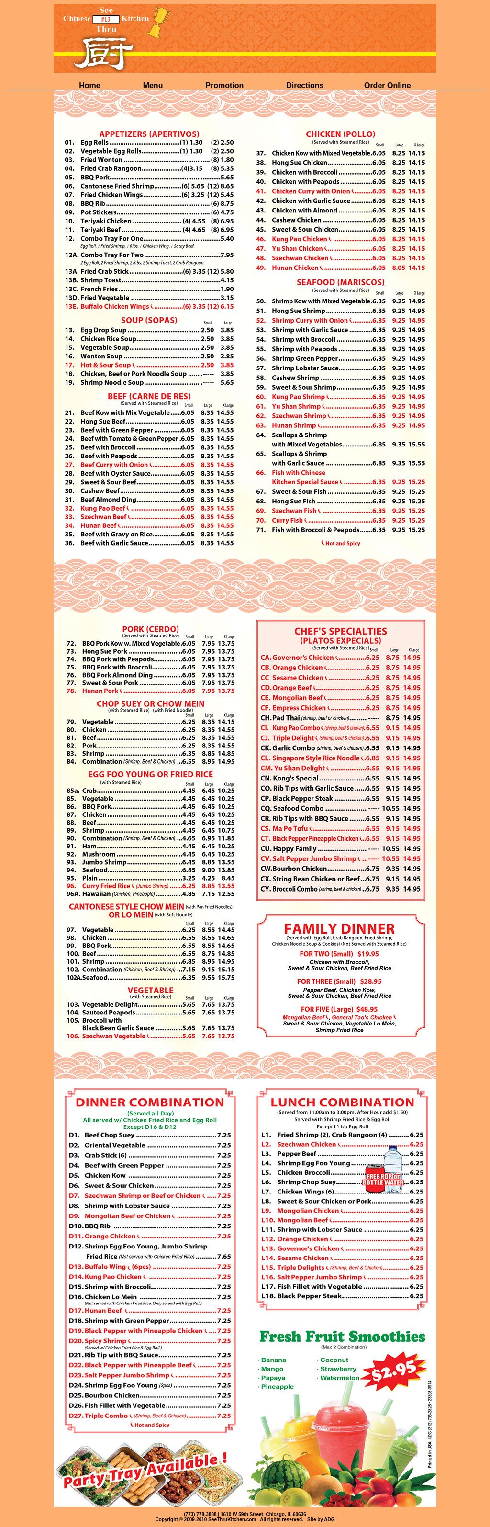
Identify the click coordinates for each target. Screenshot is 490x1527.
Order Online (387, 85)
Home (90, 85)
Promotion (225, 85)
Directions (304, 85)
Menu (154, 85)
